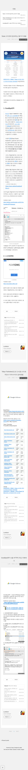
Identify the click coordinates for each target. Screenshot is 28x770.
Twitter (11, 768)
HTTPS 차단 (11, 148)
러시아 (7, 132)
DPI (16, 138)
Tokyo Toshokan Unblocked (8, 486)
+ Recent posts (5, 759)
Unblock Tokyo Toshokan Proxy (8, 482)
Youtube (18, 768)
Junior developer (7, 367)
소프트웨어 (15, 134)
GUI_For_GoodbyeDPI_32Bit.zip (14, 626)
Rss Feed (6, 768)
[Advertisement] (14, 59)
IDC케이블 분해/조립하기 (9, 719)
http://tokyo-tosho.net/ (9, 452)
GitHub (9, 144)
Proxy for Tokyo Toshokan (8, 490)
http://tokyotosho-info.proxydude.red (8, 493)
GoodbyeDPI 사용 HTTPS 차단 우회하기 (12, 23)
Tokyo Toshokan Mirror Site (8, 475)
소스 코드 (17, 142)
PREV (10, 749)
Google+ (22, 768)
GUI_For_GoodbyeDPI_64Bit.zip (14, 627)
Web (5, 336)
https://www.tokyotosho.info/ (16, 429)
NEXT (17, 749)
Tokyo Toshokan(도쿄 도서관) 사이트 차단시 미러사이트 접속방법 (14, 18)
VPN (15, 179)
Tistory (12, 766)
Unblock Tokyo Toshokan (7, 463)
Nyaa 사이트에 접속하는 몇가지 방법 (11, 13)
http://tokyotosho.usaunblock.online (9, 501)
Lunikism (6, 365)
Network (6, 704)
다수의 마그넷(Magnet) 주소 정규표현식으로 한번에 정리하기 (11, 342)
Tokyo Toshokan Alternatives (8, 478)
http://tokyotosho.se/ (9, 448)
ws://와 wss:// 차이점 (8, 338)
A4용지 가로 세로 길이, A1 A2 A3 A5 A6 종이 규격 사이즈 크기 (10, 539)
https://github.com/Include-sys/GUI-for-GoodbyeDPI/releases (13, 621)
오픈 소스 (9, 134)
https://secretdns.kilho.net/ (10, 302)
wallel (20, 766)
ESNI (8, 182)
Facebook (15, 768)
